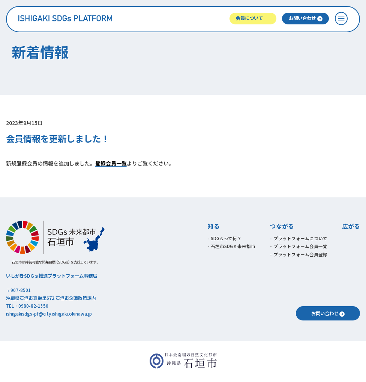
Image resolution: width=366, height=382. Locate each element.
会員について (249, 18)
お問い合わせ (302, 18)
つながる (282, 226)
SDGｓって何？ (226, 238)
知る (214, 226)
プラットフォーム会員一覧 (300, 246)
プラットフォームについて (300, 238)
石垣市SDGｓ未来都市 (233, 246)
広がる (351, 226)
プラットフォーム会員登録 (300, 254)
